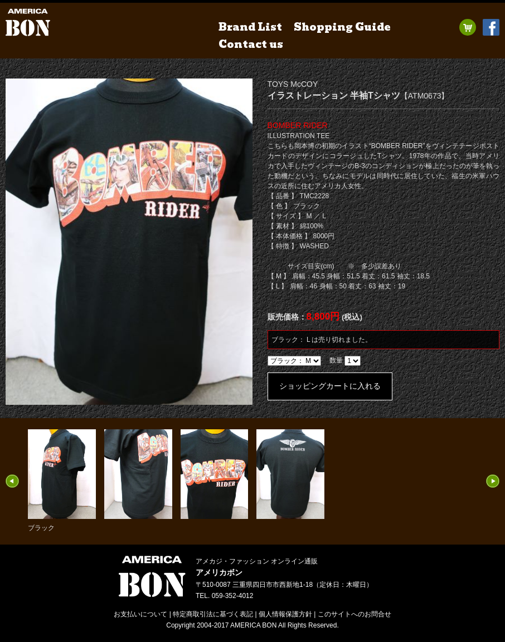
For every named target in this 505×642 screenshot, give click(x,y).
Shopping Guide (342, 27)
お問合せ (354, 614)
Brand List (250, 27)
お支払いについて (140, 614)
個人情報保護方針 (285, 614)
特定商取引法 (213, 614)
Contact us (250, 44)
